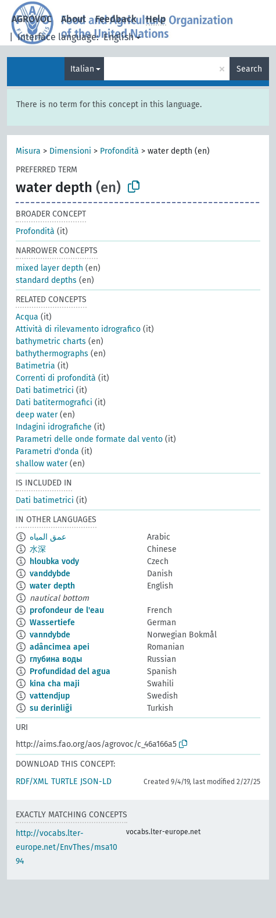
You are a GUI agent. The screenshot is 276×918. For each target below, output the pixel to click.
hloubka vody (54, 561)
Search (249, 69)
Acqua (27, 317)
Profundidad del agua (70, 671)
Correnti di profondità (56, 378)
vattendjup (50, 696)
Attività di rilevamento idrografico (78, 329)
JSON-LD (96, 781)
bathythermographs (52, 354)
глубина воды (56, 659)
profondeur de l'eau (67, 610)
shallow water (41, 464)
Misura (28, 151)
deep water (37, 415)
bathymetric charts (51, 341)
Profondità (119, 151)
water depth (52, 586)
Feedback (116, 18)
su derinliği (51, 708)
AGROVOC (32, 18)
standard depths (46, 280)
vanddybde (50, 574)
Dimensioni (70, 151)
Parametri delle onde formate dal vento (89, 439)
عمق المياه (48, 537)
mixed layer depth (49, 268)
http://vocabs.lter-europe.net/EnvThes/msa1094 (66, 847)
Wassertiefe (52, 623)
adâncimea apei (59, 647)
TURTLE (64, 781)
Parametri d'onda (47, 451)
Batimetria (35, 366)
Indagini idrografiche (54, 427)
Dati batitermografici (54, 402)
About (73, 18)
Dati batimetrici (45, 390)
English (118, 36)
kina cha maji (55, 684)
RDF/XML (32, 781)
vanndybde (50, 635)
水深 (38, 549)
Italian (82, 69)
